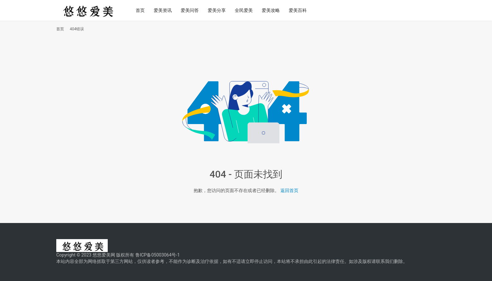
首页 (142, 10)
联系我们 (385, 261)
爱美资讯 (165, 10)
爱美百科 (300, 10)
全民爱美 (246, 10)
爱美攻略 (273, 10)
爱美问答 (192, 10)
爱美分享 (219, 10)
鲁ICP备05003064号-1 (157, 254)
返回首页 (289, 190)
